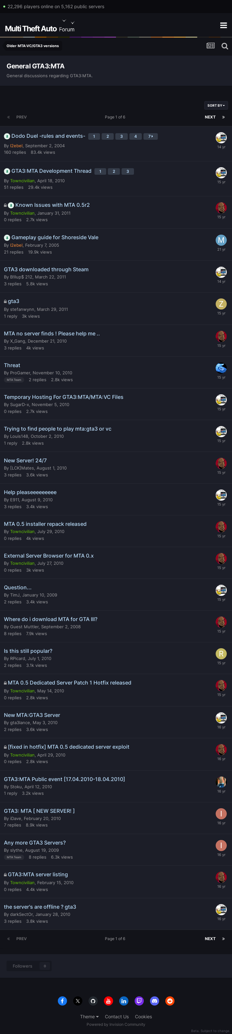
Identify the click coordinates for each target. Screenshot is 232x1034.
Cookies (143, 1016)
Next (210, 117)
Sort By (216, 105)
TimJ (15, 594)
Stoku (16, 786)
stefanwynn (22, 309)
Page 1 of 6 (116, 117)
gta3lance (20, 722)
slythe (16, 850)
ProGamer (20, 372)
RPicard (17, 658)
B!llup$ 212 (21, 276)
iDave (15, 818)
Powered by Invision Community (116, 1024)
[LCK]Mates (22, 468)
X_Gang (17, 341)
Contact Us (117, 1016)
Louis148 (19, 436)
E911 (14, 499)
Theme (89, 1016)
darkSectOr (21, 914)
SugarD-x (19, 404)
